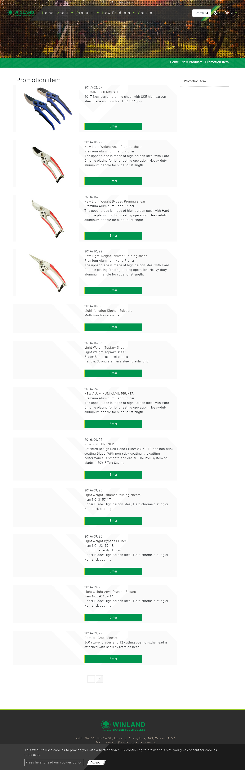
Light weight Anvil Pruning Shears (110, 592)
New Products (192, 62)
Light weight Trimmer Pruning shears (112, 495)
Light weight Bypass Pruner (105, 541)
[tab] (204, 81)
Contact (146, 13)
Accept (95, 762)
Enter (113, 126)
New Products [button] (117, 13)
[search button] (206, 14)
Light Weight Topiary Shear (105, 347)
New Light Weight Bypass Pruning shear (114, 201)
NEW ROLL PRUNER (99, 444)
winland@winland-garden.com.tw (131, 742)
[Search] (201, 13)
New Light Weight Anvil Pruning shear (113, 147)
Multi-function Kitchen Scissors (108, 311)
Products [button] (86, 13)
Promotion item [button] (195, 81)
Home (48, 12)
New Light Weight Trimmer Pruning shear (115, 256)
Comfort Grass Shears (101, 638)
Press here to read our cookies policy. (54, 762)
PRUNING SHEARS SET (101, 92)
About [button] (63, 13)
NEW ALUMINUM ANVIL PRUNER (109, 393)
